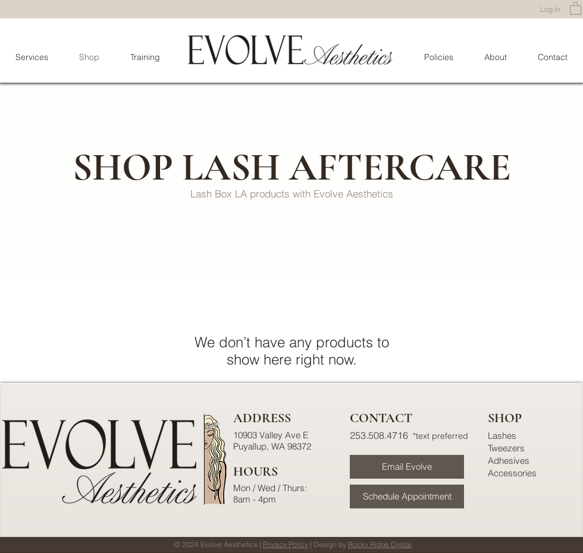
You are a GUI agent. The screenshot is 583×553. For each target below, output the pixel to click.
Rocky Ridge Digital (380, 544)
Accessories (512, 473)
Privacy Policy (285, 544)
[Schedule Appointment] (407, 496)
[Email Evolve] (407, 467)
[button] (575, 8)
